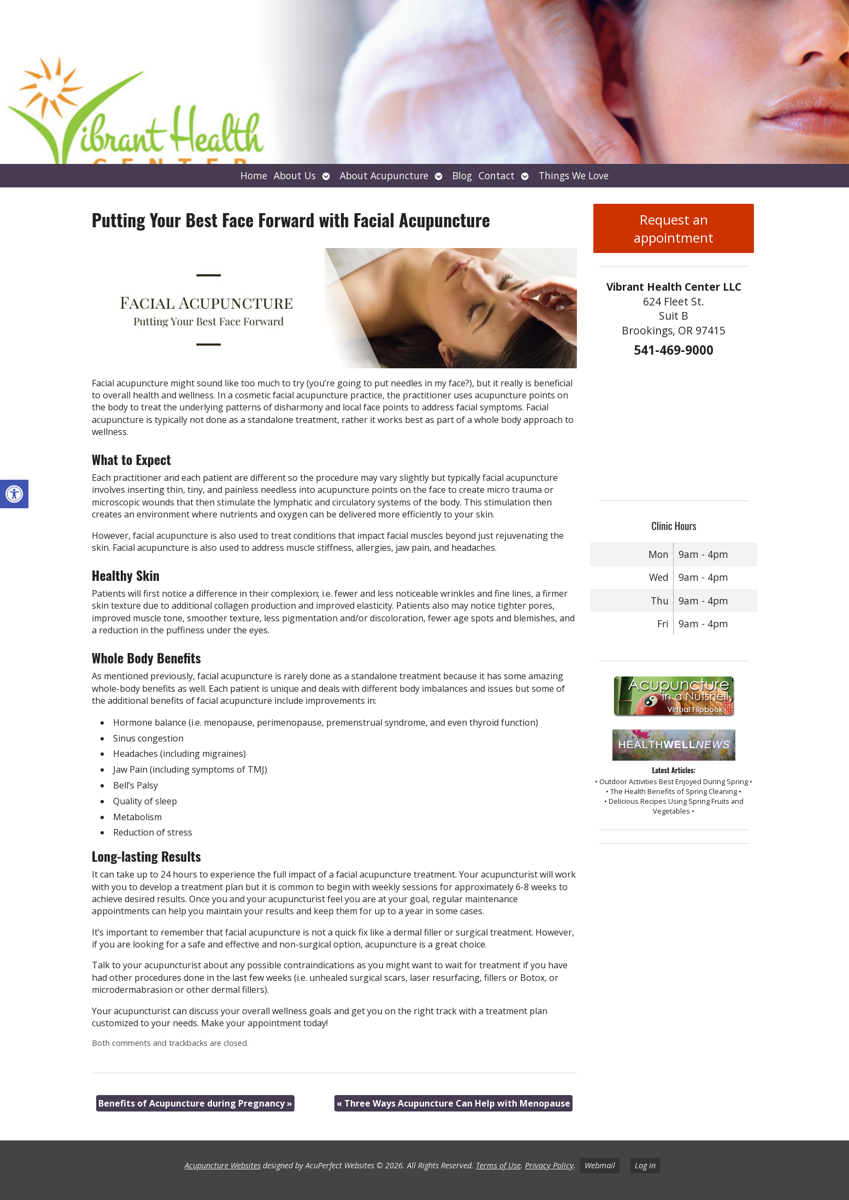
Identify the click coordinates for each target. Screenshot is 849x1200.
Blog (462, 175)
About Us (295, 175)
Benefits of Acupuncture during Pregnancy (195, 1103)
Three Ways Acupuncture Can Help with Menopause (453, 1103)
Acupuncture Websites (223, 1165)
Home (253, 175)
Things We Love (574, 175)
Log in (645, 1165)
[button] (14, 494)
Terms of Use (498, 1165)
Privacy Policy (549, 1165)
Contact (497, 175)
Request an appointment (674, 228)
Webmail (600, 1165)
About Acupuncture (384, 175)
